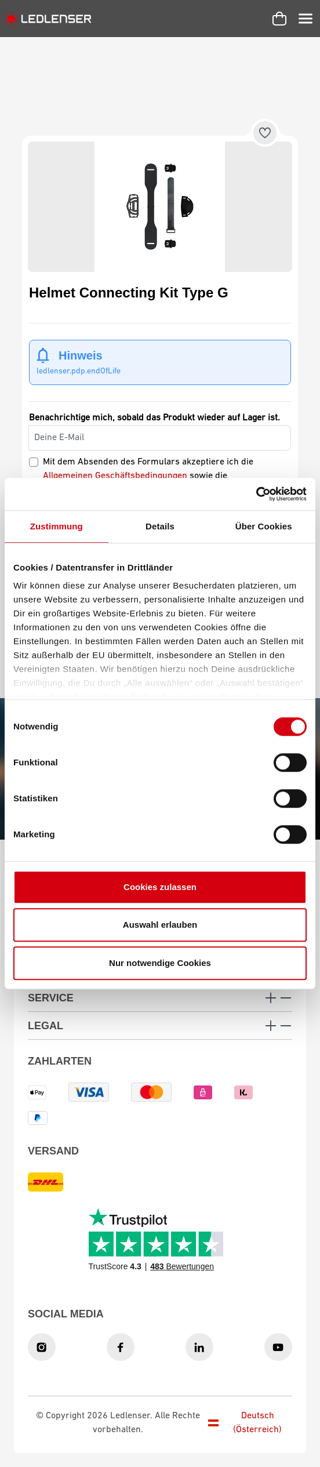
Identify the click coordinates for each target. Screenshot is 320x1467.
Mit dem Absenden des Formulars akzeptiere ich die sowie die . (148, 476)
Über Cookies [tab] (263, 526)
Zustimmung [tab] (56, 526)
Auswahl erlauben (160, 924)
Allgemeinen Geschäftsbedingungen (115, 476)
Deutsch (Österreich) (245, 1423)
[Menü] (305, 18)
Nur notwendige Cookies (160, 963)
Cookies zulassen (160, 887)
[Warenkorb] (279, 19)
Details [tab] (160, 526)
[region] (160, 206)
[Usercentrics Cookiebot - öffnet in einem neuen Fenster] (256, 494)
